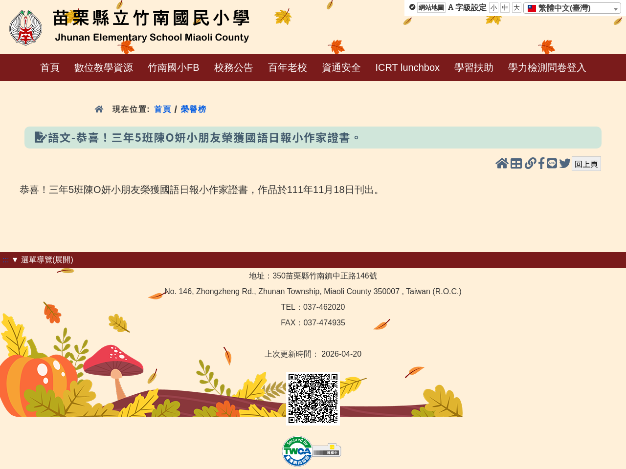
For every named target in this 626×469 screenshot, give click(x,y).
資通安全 (341, 67)
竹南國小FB (174, 67)
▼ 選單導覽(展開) (42, 260)
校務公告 (233, 67)
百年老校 (287, 67)
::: (5, 260)
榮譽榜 (194, 109)
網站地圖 (431, 7)
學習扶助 (473, 67)
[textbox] (562, 8)
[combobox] (572, 8)
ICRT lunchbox (408, 67)
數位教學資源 (103, 67)
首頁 (50, 67)
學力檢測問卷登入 (547, 67)
